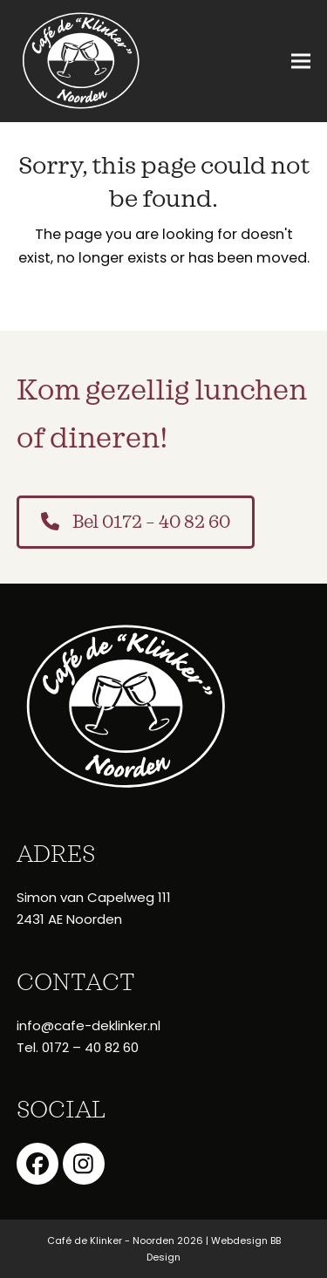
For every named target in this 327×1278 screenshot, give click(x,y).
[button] (300, 61)
